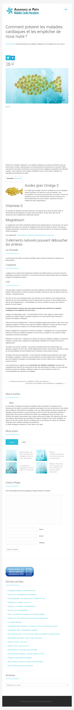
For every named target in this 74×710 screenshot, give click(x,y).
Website (41, 543)
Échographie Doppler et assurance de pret (21, 590)
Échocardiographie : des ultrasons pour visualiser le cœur (26, 598)
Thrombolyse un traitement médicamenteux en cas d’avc (35, 235)
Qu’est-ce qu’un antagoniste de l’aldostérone (22, 594)
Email (41, 536)
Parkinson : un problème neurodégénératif (21, 606)
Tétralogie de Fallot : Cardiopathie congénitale (23, 630)
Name (41, 529)
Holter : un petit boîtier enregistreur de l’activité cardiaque (26, 614)
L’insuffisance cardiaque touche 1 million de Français (26, 468)
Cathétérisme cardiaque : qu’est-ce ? (20, 602)
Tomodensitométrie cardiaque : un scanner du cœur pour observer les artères (33, 626)
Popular (11, 442)
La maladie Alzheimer (15, 622)
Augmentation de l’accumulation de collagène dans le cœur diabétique (26, 455)
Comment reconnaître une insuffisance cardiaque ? (44, 383)
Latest (24, 442)
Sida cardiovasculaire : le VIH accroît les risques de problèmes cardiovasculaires (34, 634)
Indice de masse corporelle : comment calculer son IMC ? (26, 654)
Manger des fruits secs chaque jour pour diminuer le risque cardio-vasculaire (56, 468)
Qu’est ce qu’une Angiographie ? (18, 610)
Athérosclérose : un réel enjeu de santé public (22, 650)
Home (8, 44)
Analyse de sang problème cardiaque (20, 658)
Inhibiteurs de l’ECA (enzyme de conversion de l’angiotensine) (28, 618)
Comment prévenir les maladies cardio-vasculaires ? (30, 381)
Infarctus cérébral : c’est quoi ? (18, 642)
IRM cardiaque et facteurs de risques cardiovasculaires (25, 661)
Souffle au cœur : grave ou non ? (18, 646)
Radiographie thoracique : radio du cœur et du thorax (25, 638)
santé (12, 44)
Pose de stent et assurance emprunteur (20, 665)
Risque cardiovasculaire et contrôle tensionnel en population (56, 455)
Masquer (18, 178)
